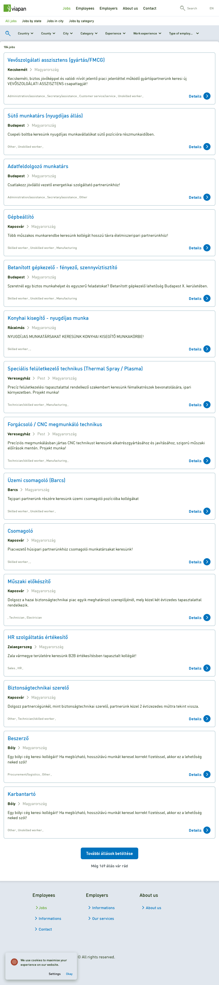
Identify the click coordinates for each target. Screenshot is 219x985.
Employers (108, 8)
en (212, 8)
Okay (69, 974)
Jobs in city (55, 21)
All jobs (11, 21)
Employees (85, 8)
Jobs (66, 8)
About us (130, 8)
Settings (55, 974)
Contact (149, 8)
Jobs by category (81, 21)
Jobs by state (31, 21)
